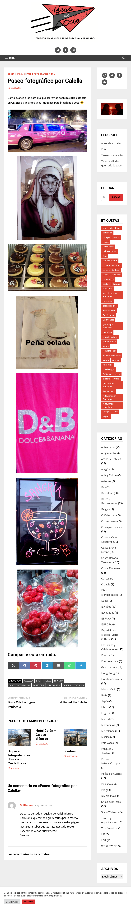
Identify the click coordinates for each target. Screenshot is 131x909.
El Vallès (106, 606)
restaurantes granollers (108, 405)
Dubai (104, 600)
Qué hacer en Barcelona (108, 385)
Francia (105, 655)
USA (103, 840)
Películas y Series (111, 773)
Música (106, 360)
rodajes (106, 411)
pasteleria (38, 685)
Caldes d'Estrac (109, 251)
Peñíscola (107, 374)
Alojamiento (108, 453)
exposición (107, 301)
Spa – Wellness (110, 812)
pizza (117, 374)
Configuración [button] (12, 901)
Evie (103, 149)
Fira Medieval (108, 315)
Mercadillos (108, 725)
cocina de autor (110, 260)
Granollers (107, 332)
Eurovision (107, 288)
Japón (105, 701)
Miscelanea (108, 731)
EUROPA (106, 624)
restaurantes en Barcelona (109, 398)
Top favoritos (109, 828)
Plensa (116, 378)
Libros (105, 707)
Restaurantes (108, 391)
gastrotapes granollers (108, 326)
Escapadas (107, 612)
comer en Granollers (112, 274)
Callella (28, 680)
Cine (105, 256)
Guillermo (26, 805)
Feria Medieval (109, 310)
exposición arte (109, 305)
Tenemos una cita (112, 155)
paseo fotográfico (19, 685)
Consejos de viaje (111, 527)
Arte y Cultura (109, 475)
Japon (106, 346)
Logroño (106, 713)
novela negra (108, 369)
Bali (103, 487)
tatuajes (79, 685)
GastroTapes (108, 319)
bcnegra (106, 237)
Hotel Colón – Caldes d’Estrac (46, 735)
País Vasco (107, 743)
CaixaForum (108, 246)
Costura (106, 578)
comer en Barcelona (112, 265)
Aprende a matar (111, 143)
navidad (116, 360)
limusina (58, 680)
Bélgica (105, 509)
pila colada (53, 685)
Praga (104, 790)
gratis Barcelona (110, 337)
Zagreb (106, 416)
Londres (70, 751)
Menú (10, 57)
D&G (38, 680)
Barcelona (107, 232)
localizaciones (109, 350)
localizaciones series (112, 355)
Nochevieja (107, 364)
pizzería (106, 378)
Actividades (108, 447)
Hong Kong (108, 673)
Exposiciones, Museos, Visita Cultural (109, 634)
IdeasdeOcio (108, 689)
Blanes (116, 237)
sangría (67, 685)
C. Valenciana (109, 515)
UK (103, 834)
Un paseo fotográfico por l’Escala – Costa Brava (19, 757)
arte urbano (115, 228)
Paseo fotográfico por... (40, 73)
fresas (47, 680)
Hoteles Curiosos (111, 679)
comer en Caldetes (111, 270)
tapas (115, 411)
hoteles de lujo (109, 341)
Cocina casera (109, 521)
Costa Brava (108, 279)
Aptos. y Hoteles (111, 459)
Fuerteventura (109, 661)
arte (104, 228)
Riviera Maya (109, 796)
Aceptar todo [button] (28, 902)
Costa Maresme (16, 73)
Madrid (105, 719)
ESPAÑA (106, 618)
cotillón (106, 284)
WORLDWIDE (109, 846)
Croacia (116, 284)
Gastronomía (109, 667)
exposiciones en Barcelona (110, 295)
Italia (104, 695)
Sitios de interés (111, 802)
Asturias (106, 481)
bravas (106, 242)
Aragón (105, 469)
